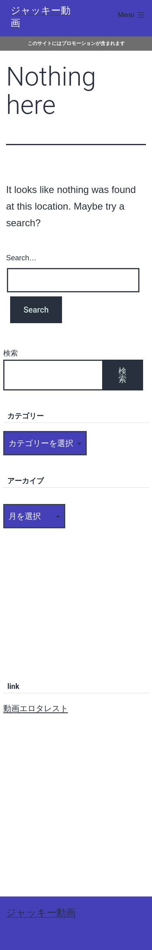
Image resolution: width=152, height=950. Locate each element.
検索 (10, 353)
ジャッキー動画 (41, 912)
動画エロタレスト (35, 708)
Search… (21, 258)
